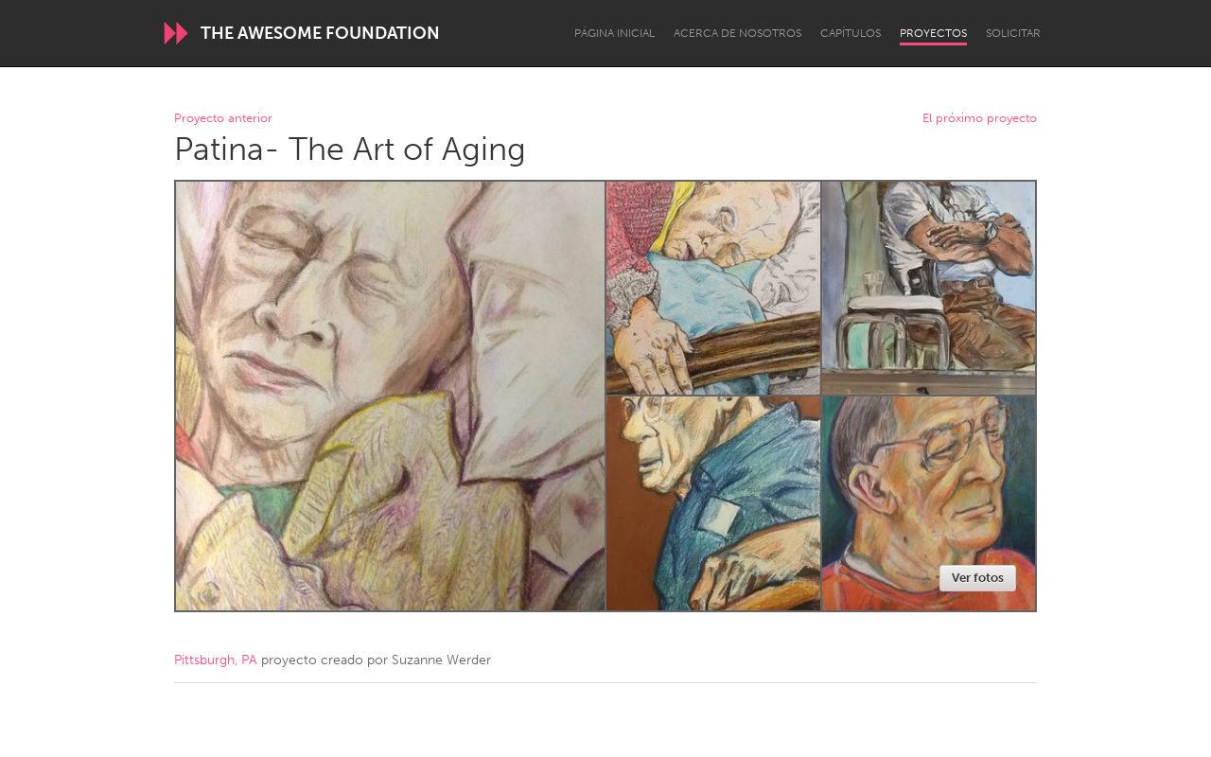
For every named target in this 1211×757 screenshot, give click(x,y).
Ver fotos (978, 578)
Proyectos (933, 33)
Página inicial (614, 33)
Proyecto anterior (223, 119)
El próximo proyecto (979, 119)
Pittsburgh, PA (215, 660)
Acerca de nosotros (737, 33)
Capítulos (850, 33)
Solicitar (1013, 33)
